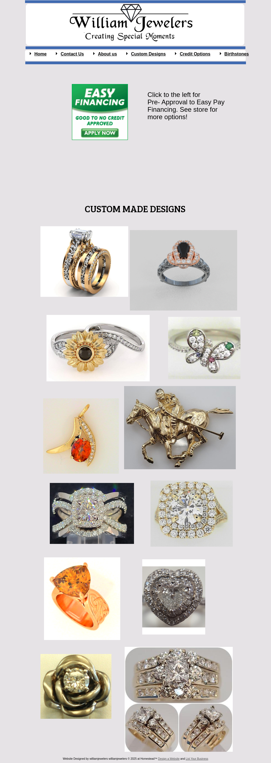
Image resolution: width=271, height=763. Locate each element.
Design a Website (169, 758)
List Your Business (197, 758)
